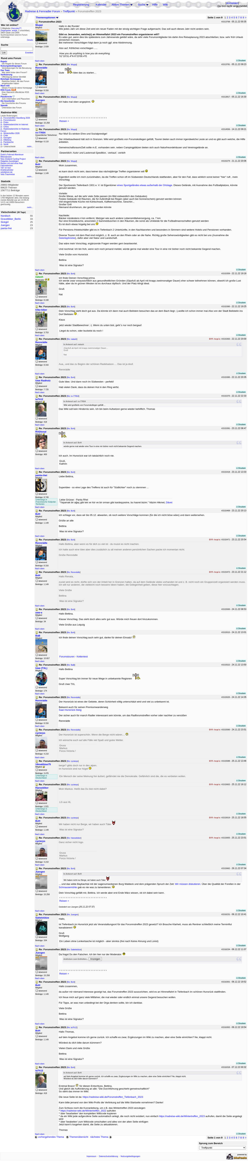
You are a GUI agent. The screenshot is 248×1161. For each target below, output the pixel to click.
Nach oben (40, 61)
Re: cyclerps (72, 761)
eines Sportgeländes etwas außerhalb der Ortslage (144, 185)
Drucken (241, 60)
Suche (141, 4)
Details (30, 40)
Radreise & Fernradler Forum (42, 11)
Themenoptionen (47, 17)
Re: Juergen (72, 914)
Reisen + (64, 121)
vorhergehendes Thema (49, 1137)
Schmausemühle (68, 887)
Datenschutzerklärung (108, 1156)
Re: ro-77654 (73, 396)
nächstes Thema (101, 1137)
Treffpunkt (69, 11)
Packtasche (8, 142)
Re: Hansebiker (74, 838)
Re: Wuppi (71, 64)
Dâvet (169, 502)
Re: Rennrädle (73, 572)
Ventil (5, 144)
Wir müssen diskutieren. (188, 884)
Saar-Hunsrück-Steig (70, 710)
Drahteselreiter (7, 170)
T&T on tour (6, 168)
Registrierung (81, 4)
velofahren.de (6, 172)
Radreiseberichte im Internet (15, 124)
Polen (5, 122)
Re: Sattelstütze (74, 949)
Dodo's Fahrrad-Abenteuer (12, 154)
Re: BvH (71, 274)
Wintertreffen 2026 (11, 133)
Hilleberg (7, 140)
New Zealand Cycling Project (13, 159)
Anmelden (232, 3)
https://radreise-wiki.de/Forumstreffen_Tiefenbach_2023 (113, 1097)
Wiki (165, 4)
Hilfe (155, 4)
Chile (5, 135)
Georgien (7, 138)
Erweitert (29, 52)
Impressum (91, 1156)
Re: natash (72, 339)
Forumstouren (9, 120)
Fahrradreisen (7, 165)
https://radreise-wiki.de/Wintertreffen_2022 (83, 1110)
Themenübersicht (77, 1137)
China (6, 127)
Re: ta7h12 (72, 1027)
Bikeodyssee (6, 157)
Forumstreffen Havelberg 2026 (16, 118)
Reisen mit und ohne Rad (12, 163)
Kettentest (82, 656)
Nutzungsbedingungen (130, 1156)
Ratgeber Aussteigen (10, 161)
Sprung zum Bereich (211, 1143)
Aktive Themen (120, 4)
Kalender (101, 4)
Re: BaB (71, 665)
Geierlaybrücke (67, 238)
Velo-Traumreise (8, 174)
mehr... (30, 146)
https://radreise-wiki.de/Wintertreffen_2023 (182, 1116)
